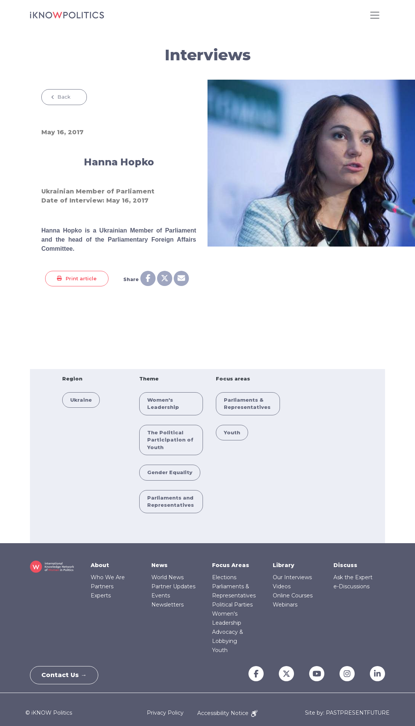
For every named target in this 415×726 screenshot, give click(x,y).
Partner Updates (173, 586)
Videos (282, 586)
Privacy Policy (165, 713)
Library (283, 565)
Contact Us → (64, 675)
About (100, 565)
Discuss (345, 565)
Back (64, 97)
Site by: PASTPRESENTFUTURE (347, 713)
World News (167, 577)
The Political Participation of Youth (170, 439)
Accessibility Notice (227, 713)
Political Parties (232, 604)
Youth (232, 432)
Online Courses (293, 595)
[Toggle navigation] (375, 15)
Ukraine (81, 400)
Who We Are (108, 577)
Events (160, 595)
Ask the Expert (353, 577)
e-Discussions (351, 586)
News (159, 565)
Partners (102, 586)
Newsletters (167, 604)
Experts (101, 595)
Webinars (285, 604)
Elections (224, 577)
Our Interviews (292, 577)
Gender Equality (169, 472)
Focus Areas (230, 565)
